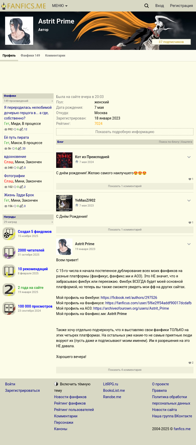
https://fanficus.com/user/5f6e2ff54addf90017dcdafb (148, 303)
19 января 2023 (85, 249)
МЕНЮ (60, 5)
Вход (159, 5)
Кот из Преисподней (92, 157)
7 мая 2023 (86, 205)
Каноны (60, 429)
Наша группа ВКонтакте (172, 416)
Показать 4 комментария (125, 370)
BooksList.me (114, 390)
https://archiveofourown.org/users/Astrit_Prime (131, 308)
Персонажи (63, 422)
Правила (159, 390)
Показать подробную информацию (124, 132)
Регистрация (181, 5)
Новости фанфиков (70, 397)
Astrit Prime (56, 21)
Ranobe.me (112, 397)
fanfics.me (182, 429)
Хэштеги (186, 142)
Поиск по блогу (169, 142)
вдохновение (15, 157)
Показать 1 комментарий (124, 186)
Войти (10, 384)
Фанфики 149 (30, 55)
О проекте (160, 384)
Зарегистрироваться (22, 390)
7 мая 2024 (86, 162)
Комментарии (55, 55)
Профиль (9, 55)
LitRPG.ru (110, 384)
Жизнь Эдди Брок (19, 195)
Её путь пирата (16, 137)
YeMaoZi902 (85, 200)
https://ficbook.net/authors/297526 (129, 298)
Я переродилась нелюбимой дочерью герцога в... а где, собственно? (28, 112)
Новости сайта (164, 410)
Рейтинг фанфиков (70, 403)
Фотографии (14, 176)
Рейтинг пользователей (74, 410)
